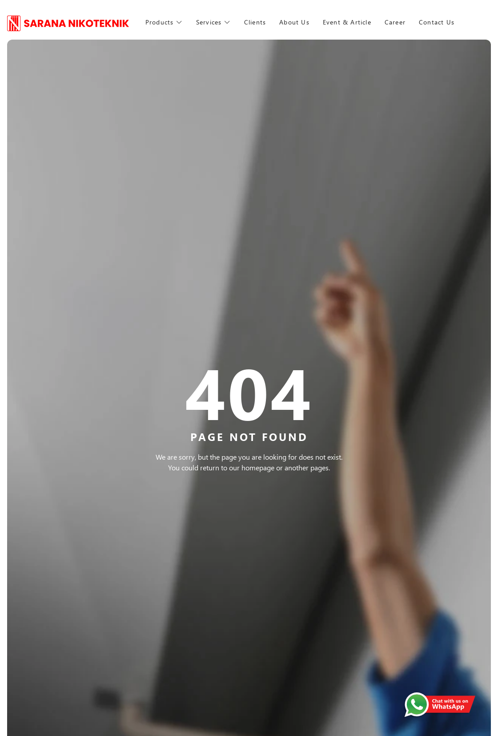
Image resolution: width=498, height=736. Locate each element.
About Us (296, 22)
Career (404, 22)
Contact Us (455, 22)
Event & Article (352, 22)
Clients (255, 22)
